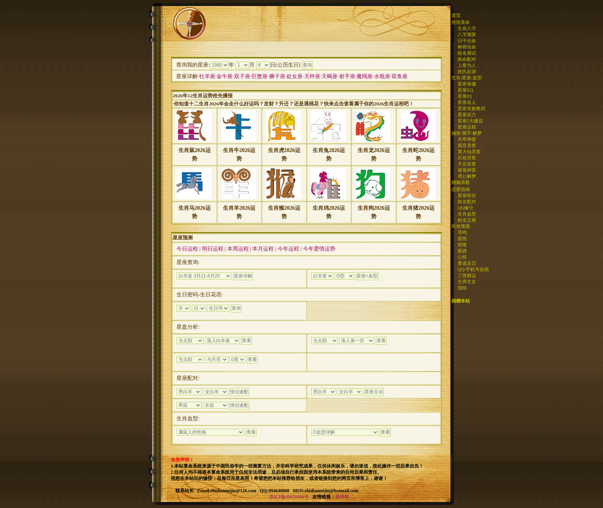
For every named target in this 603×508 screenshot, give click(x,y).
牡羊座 (207, 76)
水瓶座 (382, 76)
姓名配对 (467, 201)
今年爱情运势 (319, 249)
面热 (462, 238)
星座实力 (467, 114)
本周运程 (238, 249)
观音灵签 (467, 145)
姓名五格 (467, 220)
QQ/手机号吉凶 (473, 269)
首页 (456, 15)
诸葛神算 (467, 170)
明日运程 (212, 249)
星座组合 (467, 195)
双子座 (242, 76)
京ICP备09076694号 (289, 497)
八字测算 (467, 34)
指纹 (462, 288)
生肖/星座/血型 (466, 77)
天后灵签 (467, 164)
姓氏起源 (467, 71)
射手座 (347, 76)
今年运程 (288, 249)
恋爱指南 (460, 189)
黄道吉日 (467, 263)
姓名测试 (467, 53)
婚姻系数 (460, 182)
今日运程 (187, 249)
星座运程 (467, 127)
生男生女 (467, 281)
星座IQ (465, 96)
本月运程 (263, 249)
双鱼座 (399, 76)
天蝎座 (329, 76)
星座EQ (465, 90)
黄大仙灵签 (469, 151)
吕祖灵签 (467, 157)
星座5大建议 (470, 121)
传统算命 (460, 22)
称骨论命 (467, 47)
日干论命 (467, 40)
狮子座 (277, 76)
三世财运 (467, 275)
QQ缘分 (465, 208)
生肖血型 (467, 214)
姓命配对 (467, 59)
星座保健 (467, 84)
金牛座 (225, 76)
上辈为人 (467, 65)
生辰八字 (467, 28)
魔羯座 (364, 76)
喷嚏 (462, 244)
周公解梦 (467, 176)
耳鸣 (462, 232)
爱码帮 (342, 497)
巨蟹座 (260, 76)
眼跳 (462, 251)
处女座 (295, 76)
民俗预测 (460, 226)
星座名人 (467, 102)
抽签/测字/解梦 (466, 133)
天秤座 (312, 76)
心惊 (462, 257)
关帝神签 (467, 139)
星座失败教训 (471, 108)
